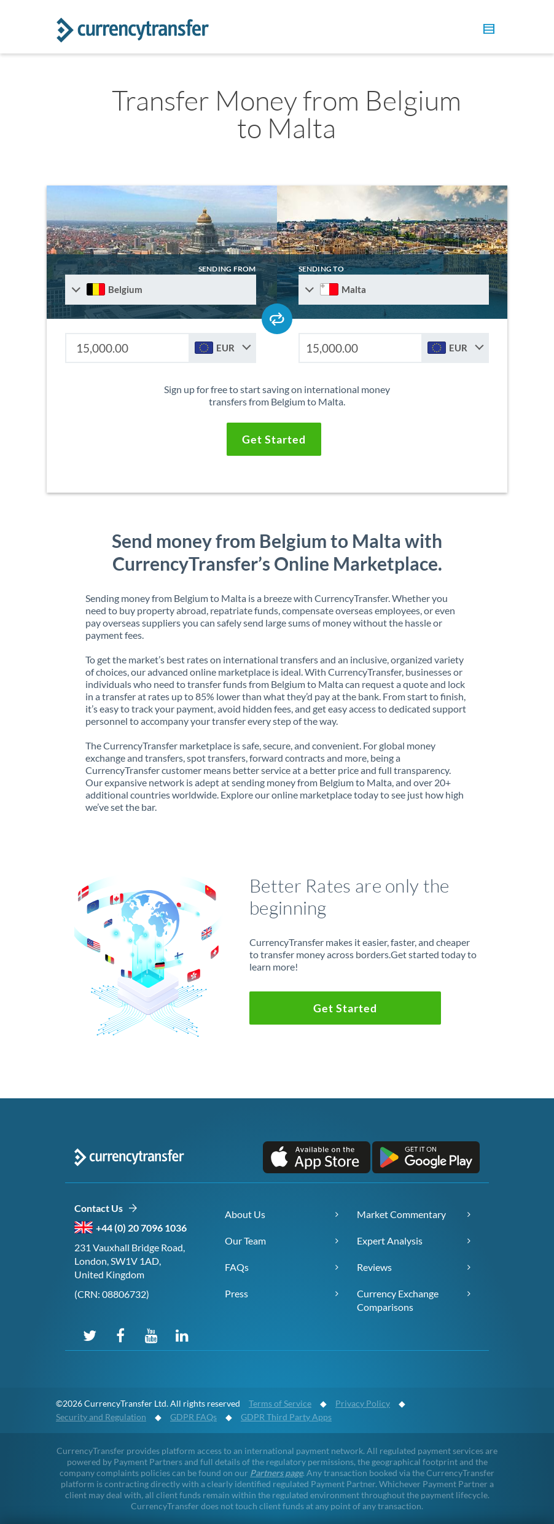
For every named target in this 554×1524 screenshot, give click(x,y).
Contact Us (106, 1208)
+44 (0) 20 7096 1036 (141, 1227)
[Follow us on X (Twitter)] (89, 1334)
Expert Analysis (390, 1240)
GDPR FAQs (193, 1417)
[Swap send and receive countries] (277, 318)
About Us (245, 1214)
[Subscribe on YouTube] (151, 1334)
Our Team (245, 1240)
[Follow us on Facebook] (120, 1334)
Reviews (374, 1267)
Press (236, 1293)
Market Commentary (401, 1214)
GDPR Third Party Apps (286, 1417)
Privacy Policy (362, 1403)
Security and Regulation (101, 1417)
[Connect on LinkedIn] (181, 1334)
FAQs (237, 1267)
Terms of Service (280, 1403)
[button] (487, 30)
